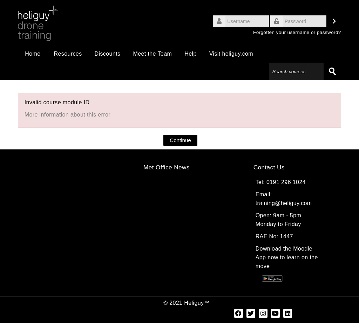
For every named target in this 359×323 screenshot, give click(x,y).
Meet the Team (152, 54)
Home (32, 54)
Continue (180, 140)
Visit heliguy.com (231, 54)
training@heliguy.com (284, 203)
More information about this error (67, 115)
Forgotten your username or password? (297, 32)
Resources (68, 54)
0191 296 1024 (286, 182)
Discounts (108, 54)
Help (190, 54)
